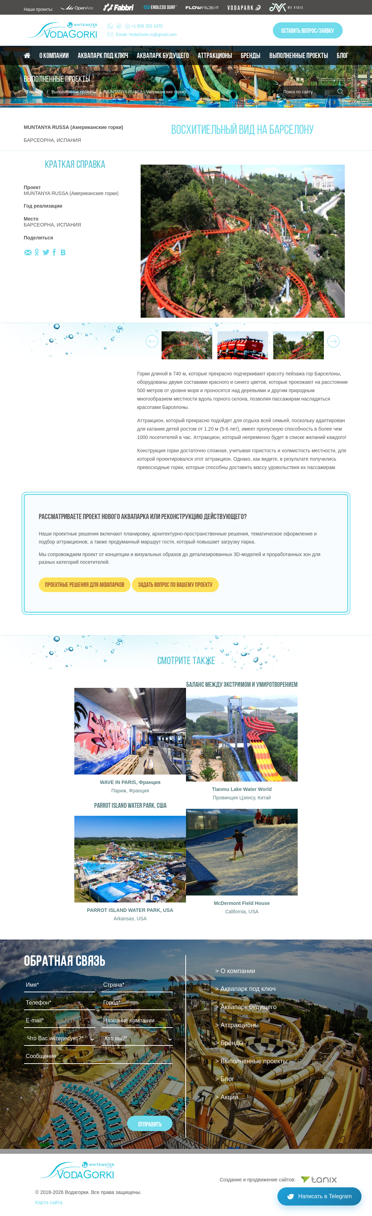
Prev (151, 339)
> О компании (235, 970)
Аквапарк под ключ (103, 55)
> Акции (226, 1097)
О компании (54, 55)
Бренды (250, 55)
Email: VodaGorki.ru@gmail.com (146, 34)
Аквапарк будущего (163, 55)
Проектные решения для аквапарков (84, 584)
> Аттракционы (237, 1025)
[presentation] (77, 1088)
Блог (342, 55)
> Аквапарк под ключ (245, 988)
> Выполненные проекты (251, 1061)
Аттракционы (215, 55)
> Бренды (229, 1042)
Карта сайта (48, 1202)
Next (332, 339)
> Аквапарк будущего (246, 1006)
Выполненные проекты (298, 55)
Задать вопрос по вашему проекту (175, 584)
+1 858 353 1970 (139, 26)
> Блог (224, 1078)
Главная (35, 91)
